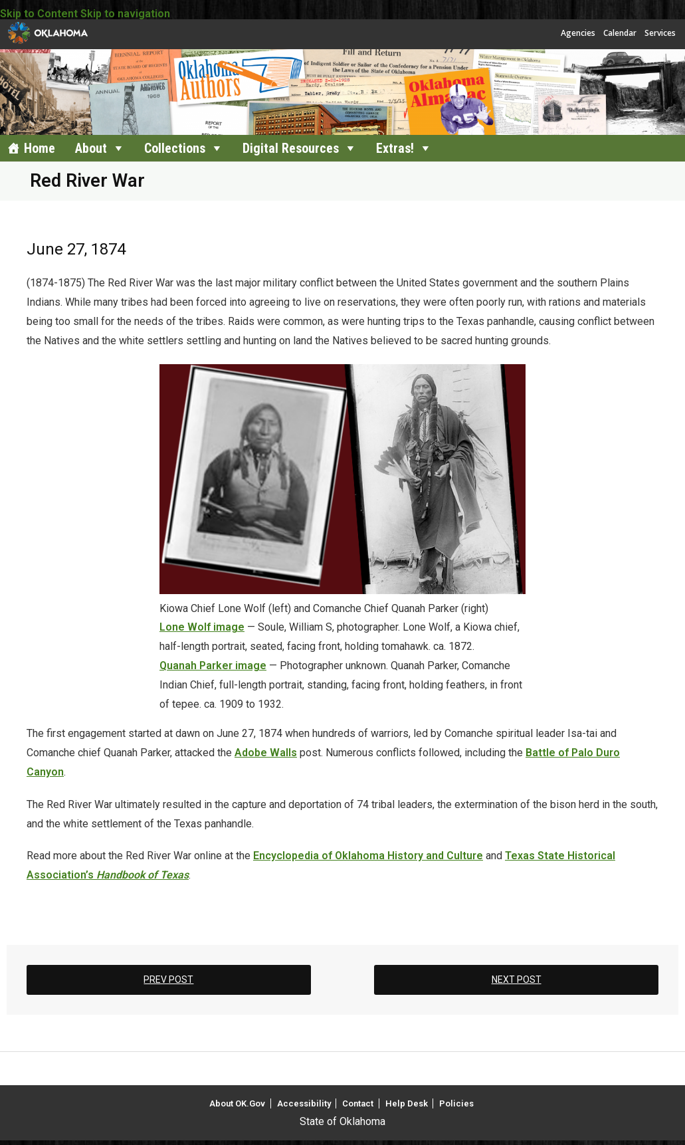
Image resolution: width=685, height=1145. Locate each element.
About (91, 148)
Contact (357, 1103)
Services (660, 33)
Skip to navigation (125, 13)
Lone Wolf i (187, 627)
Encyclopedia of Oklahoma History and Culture (368, 855)
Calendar (619, 33)
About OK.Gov (237, 1103)
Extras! (395, 148)
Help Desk (406, 1103)
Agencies (578, 33)
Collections (174, 148)
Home (39, 148)
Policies (456, 1103)
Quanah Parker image (212, 665)
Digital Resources (291, 148)
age (235, 627)
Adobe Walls (266, 752)
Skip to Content (39, 13)
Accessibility (304, 1103)
